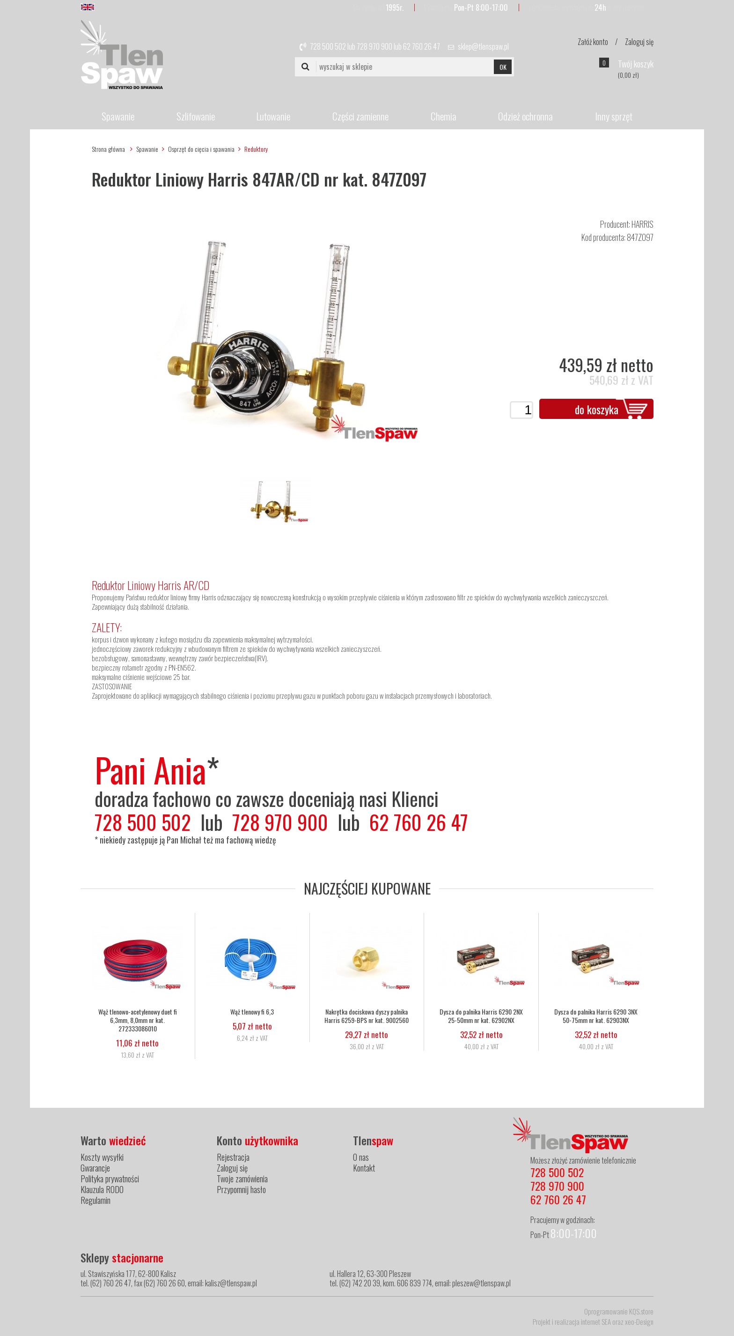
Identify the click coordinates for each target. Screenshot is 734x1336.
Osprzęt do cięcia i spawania (201, 149)
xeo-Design (639, 1321)
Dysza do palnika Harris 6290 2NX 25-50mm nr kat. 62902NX (481, 1016)
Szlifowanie (195, 116)
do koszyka (596, 409)
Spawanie (118, 116)
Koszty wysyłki (102, 1157)
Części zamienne (360, 116)
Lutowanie (273, 116)
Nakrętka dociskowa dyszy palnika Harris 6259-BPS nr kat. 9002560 (366, 1016)
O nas (361, 1157)
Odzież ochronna (525, 116)
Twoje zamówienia (242, 1178)
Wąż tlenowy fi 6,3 (252, 1012)
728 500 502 (328, 46)
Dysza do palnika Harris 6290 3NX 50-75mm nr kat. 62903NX (596, 1016)
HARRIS (642, 224)
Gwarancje (95, 1168)
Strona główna (108, 149)
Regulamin (95, 1200)
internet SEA (596, 1321)
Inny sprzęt (613, 116)
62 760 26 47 (421, 46)
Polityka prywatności (110, 1178)
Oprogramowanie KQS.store (618, 1311)
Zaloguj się (639, 41)
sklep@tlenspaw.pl (483, 46)
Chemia (443, 116)
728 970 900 (374, 46)
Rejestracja (233, 1157)
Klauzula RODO (102, 1189)
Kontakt (364, 1168)
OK (502, 67)
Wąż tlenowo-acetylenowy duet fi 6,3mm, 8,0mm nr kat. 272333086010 (137, 1020)
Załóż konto (593, 41)
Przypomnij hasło (241, 1189)
